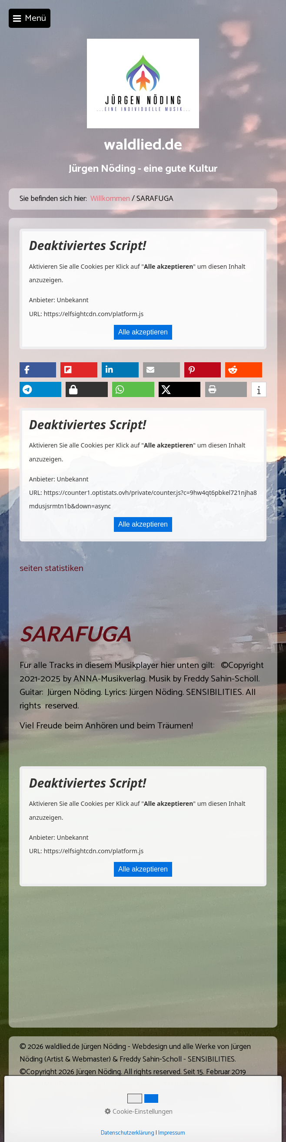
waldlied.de (143, 145)
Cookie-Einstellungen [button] (139, 1112)
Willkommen (110, 199)
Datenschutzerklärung (127, 1133)
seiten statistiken (51, 568)
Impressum (171, 1133)
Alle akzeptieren (143, 332)
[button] (38, 369)
